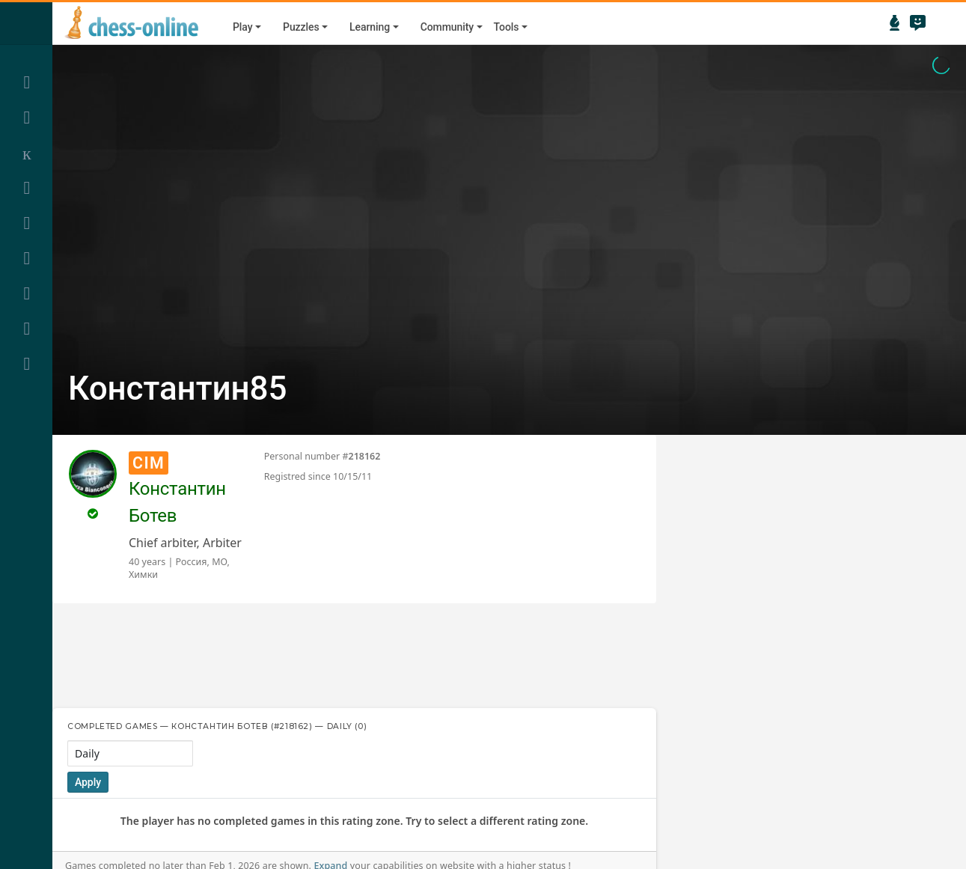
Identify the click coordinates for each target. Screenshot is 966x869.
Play (242, 27)
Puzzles (301, 27)
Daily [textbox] (87, 753)
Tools (506, 27)
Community (447, 27)
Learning (369, 27)
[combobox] (130, 753)
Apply (88, 782)
